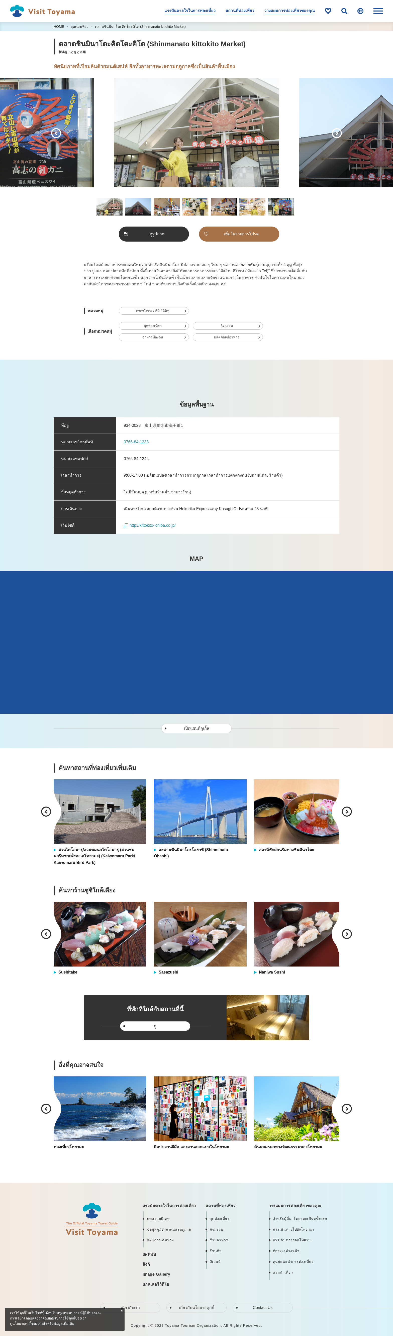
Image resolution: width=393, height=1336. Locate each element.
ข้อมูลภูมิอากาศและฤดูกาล (169, 1229)
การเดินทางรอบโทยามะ (293, 1240)
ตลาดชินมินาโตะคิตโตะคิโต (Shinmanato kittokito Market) (140, 27)
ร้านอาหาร (219, 1240)
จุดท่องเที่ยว (79, 27)
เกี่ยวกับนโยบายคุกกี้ (196, 1307)
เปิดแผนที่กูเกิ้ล (196, 728)
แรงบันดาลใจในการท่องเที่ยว (190, 11)
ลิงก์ (146, 1264)
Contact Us (262, 1307)
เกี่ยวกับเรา (130, 1307)
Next (337, 133)
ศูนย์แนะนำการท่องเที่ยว (293, 1262)
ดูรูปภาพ (157, 234)
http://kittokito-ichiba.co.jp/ (150, 525)
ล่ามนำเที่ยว (283, 1272)
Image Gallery (156, 1274)
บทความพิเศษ (158, 1219)
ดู (155, 1026)
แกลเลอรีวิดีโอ (156, 1284)
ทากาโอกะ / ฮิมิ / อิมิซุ (152, 311)
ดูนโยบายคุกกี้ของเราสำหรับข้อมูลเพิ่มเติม (42, 1323)
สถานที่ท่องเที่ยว (240, 11)
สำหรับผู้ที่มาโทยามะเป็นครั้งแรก (300, 1219)
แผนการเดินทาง (160, 1240)
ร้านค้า (216, 1251)
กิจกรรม (227, 326)
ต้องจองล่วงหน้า (286, 1251)
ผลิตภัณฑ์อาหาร (226, 337)
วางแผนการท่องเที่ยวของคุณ (289, 11)
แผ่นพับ (149, 1254)
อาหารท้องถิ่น (152, 337)
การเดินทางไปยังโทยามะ (294, 1229)
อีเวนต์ (215, 1262)
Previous (56, 133)
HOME (59, 27)
